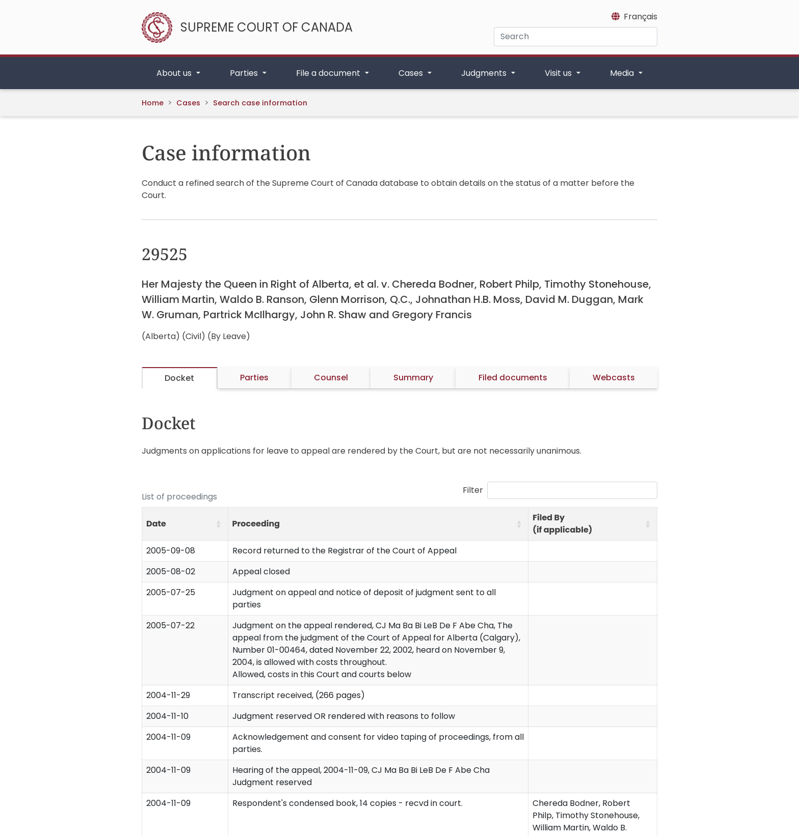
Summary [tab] (413, 377)
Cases (188, 103)
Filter (473, 490)
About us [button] (175, 73)
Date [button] (156, 524)
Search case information (260, 103)
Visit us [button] (559, 73)
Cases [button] (411, 73)
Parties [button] (245, 73)
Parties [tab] (254, 377)
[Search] (575, 36)
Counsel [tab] (331, 377)
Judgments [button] (485, 73)
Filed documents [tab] (512, 377)
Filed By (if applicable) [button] (562, 524)
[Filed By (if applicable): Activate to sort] (592, 524)
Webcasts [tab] (614, 377)
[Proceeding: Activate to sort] (378, 524)
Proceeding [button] (256, 524)
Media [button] (623, 73)
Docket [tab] (179, 378)
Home (153, 103)
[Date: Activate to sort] (185, 524)
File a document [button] (329, 73)
